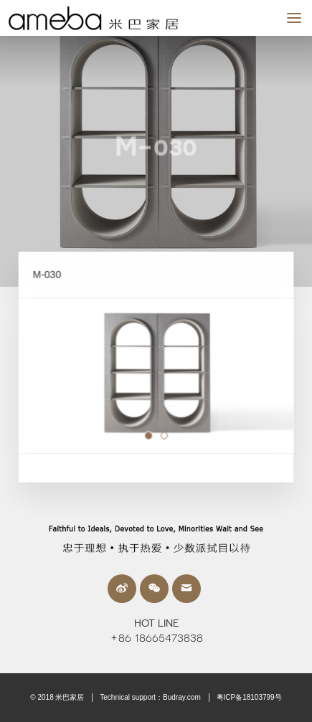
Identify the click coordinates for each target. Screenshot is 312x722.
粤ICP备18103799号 (249, 697)
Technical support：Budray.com (150, 697)
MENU (299, 17)
